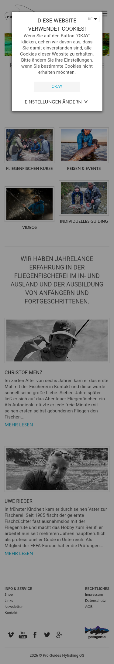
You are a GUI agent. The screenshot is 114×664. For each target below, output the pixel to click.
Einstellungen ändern (53, 101)
